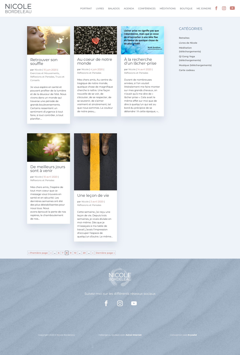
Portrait (86, 8)
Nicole (38, 69)
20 (84, 252)
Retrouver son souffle (44, 61)
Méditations (168, 8)
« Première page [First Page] (38, 252)
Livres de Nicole (188, 42)
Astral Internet (134, 335)
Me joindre (204, 8)
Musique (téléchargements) (195, 65)
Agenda (129, 8)
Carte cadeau (187, 70)
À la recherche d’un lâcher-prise (140, 61)
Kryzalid (192, 335)
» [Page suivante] (92, 252)
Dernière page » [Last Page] (105, 252)
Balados (114, 8)
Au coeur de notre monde (94, 61)
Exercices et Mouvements (44, 73)
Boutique (186, 8)
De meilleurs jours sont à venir (47, 168)
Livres (100, 8)
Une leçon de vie (93, 195)
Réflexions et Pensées (42, 76)
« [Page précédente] (50, 252)
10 (75, 252)
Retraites (184, 37)
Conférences (147, 8)
